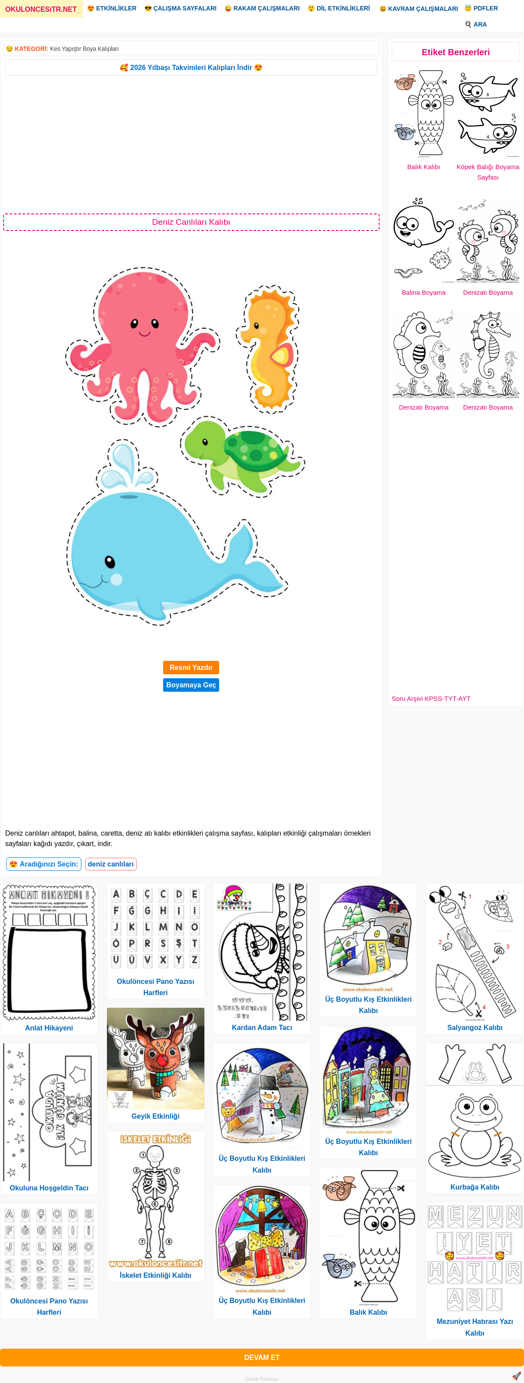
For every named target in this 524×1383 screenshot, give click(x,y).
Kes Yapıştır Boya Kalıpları (84, 48)
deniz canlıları (111, 864)
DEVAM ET (262, 1357)
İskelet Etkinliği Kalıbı (155, 1275)
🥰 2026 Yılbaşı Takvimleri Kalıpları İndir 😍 (191, 67)
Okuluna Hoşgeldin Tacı (49, 1188)
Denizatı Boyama (488, 292)
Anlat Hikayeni (49, 1028)
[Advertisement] (191, 144)
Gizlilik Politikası (262, 1379)
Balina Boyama (424, 292)
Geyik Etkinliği (156, 1116)
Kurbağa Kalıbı (475, 1187)
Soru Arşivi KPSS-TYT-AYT (431, 698)
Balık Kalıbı (424, 166)
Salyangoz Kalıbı (475, 1027)
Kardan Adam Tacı (262, 1027)
